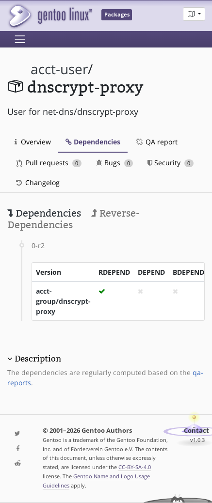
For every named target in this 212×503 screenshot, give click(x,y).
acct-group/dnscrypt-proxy (63, 301)
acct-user (59, 69)
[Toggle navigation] (20, 39)
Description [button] (38, 358)
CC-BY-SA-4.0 (134, 467)
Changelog (37, 182)
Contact (196, 430)
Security (170, 162)
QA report (156, 141)
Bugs (114, 162)
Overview (33, 141)
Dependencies (92, 141)
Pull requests (49, 162)
